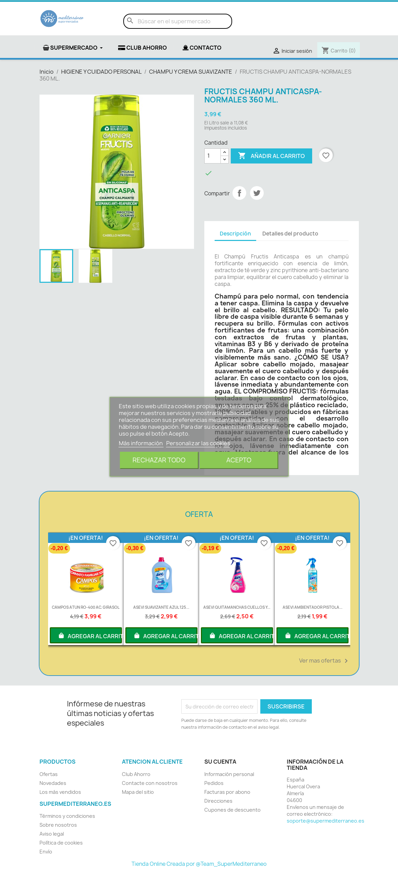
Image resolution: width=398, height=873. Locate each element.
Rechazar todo (159, 460)
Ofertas (48, 774)
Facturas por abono (227, 792)
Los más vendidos (60, 792)
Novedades (52, 783)
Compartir (239, 193)
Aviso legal (51, 833)
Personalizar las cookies (198, 443)
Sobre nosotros (58, 825)
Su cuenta (220, 761)
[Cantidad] (212, 155)
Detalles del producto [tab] (290, 233)
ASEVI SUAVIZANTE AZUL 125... (161, 607)
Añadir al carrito (271, 155)
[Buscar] (177, 21)
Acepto (238, 460)
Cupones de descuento (232, 810)
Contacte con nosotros (150, 783)
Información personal (229, 774)
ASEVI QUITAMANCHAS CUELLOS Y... (236, 607)
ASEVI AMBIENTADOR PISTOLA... (312, 607)
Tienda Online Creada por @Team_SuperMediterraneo (199, 864)
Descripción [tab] (235, 233)
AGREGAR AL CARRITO (90, 635)
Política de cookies (61, 842)
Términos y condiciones (67, 816)
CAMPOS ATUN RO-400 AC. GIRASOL (86, 607)
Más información (141, 443)
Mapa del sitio (138, 792)
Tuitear (257, 193)
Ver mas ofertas (324, 661)
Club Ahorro (136, 774)
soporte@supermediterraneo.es (325, 820)
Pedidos (214, 783)
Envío (45, 851)
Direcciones (218, 801)
